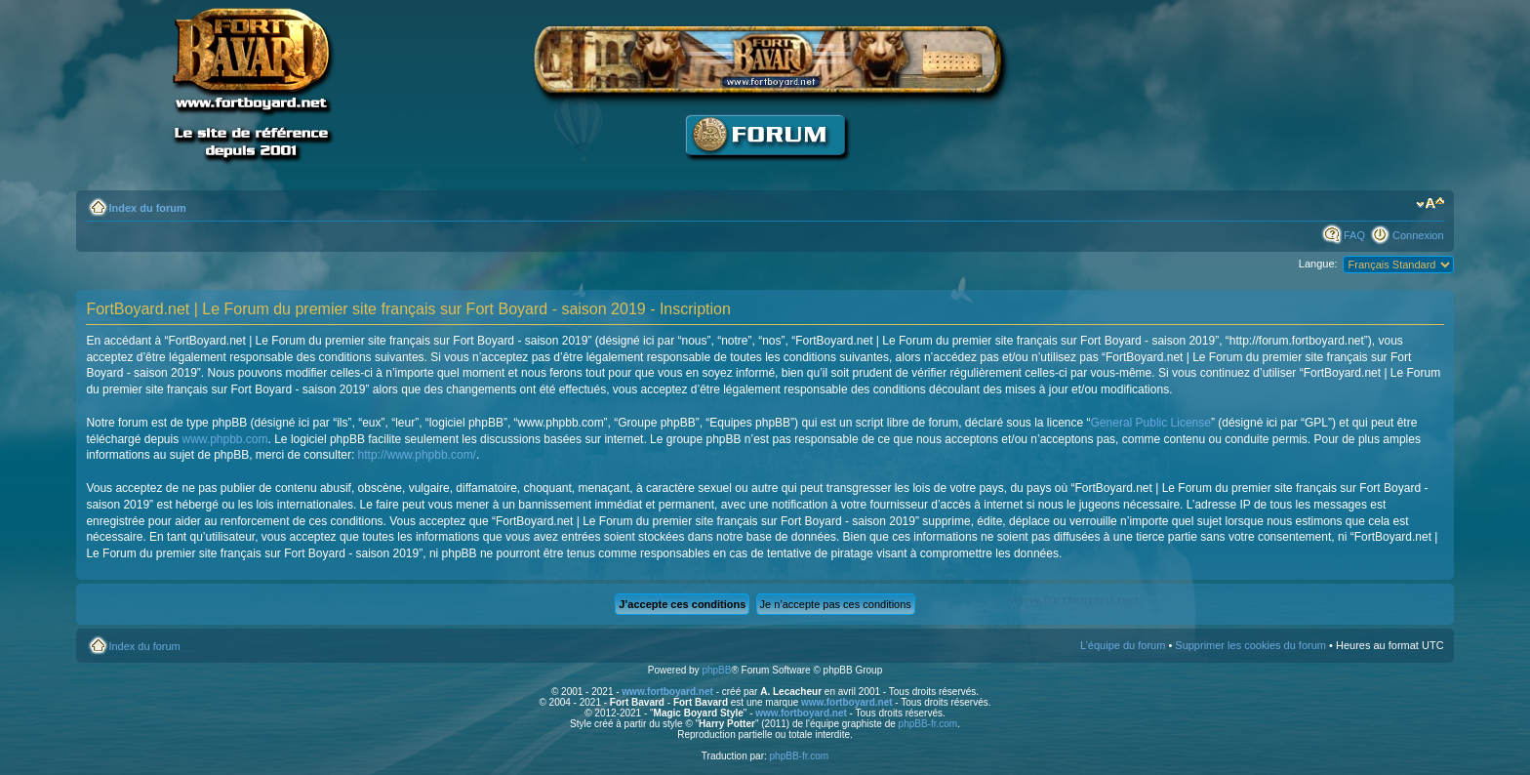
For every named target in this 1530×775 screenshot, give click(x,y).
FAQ (1354, 235)
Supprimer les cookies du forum (1250, 645)
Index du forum (146, 208)
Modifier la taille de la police (1430, 204)
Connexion (1418, 235)
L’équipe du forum (1122, 645)
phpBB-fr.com (928, 723)
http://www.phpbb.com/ (417, 455)
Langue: (1318, 263)
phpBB (716, 670)
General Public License (1151, 422)
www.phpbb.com (224, 439)
